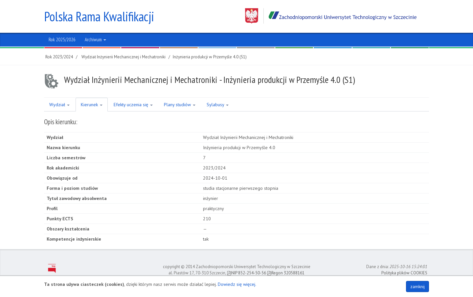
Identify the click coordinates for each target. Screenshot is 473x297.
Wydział (59, 105)
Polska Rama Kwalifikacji (99, 16)
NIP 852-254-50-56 (246, 273)
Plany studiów (179, 105)
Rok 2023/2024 (59, 57)
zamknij (417, 286)
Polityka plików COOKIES (404, 273)
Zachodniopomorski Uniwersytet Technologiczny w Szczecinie (331, 16)
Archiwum (95, 39)
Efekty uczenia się (133, 105)
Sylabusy (218, 105)
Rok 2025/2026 (62, 39)
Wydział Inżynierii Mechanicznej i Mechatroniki (123, 57)
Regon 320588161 (285, 273)
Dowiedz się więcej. (237, 284)
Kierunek (91, 105)
